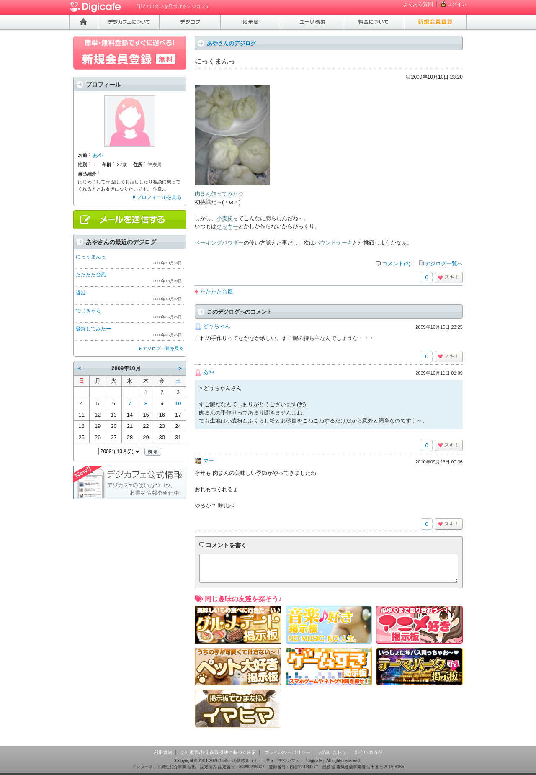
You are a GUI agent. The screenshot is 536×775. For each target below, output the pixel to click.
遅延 (81, 293)
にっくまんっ (91, 257)
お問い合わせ (332, 752)
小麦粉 (224, 218)
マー (208, 461)
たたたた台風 (216, 291)
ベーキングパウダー (219, 242)
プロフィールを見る (159, 197)
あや (208, 372)
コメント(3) (396, 263)
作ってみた (224, 194)
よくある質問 (418, 4)
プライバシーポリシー (287, 752)
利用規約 (163, 752)
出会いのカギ (368, 752)
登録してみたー (93, 329)
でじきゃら (88, 311)
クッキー (227, 226)
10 (178, 403)
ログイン (457, 4)
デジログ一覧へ (444, 263)
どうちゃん (216, 326)
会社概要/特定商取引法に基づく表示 (217, 752)
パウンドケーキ (333, 242)
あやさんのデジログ (231, 43)
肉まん (203, 194)
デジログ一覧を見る (163, 348)
